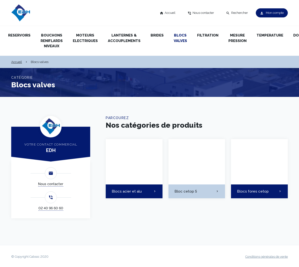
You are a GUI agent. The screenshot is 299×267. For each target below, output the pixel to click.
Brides (157, 35)
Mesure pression (237, 38)
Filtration (207, 35)
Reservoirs (19, 35)
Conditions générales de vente (266, 256)
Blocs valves (180, 38)
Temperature (270, 35)
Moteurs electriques (85, 38)
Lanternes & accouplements (124, 38)
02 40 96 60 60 (50, 208)
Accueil (16, 62)
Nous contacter (50, 184)
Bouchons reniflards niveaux (52, 40)
